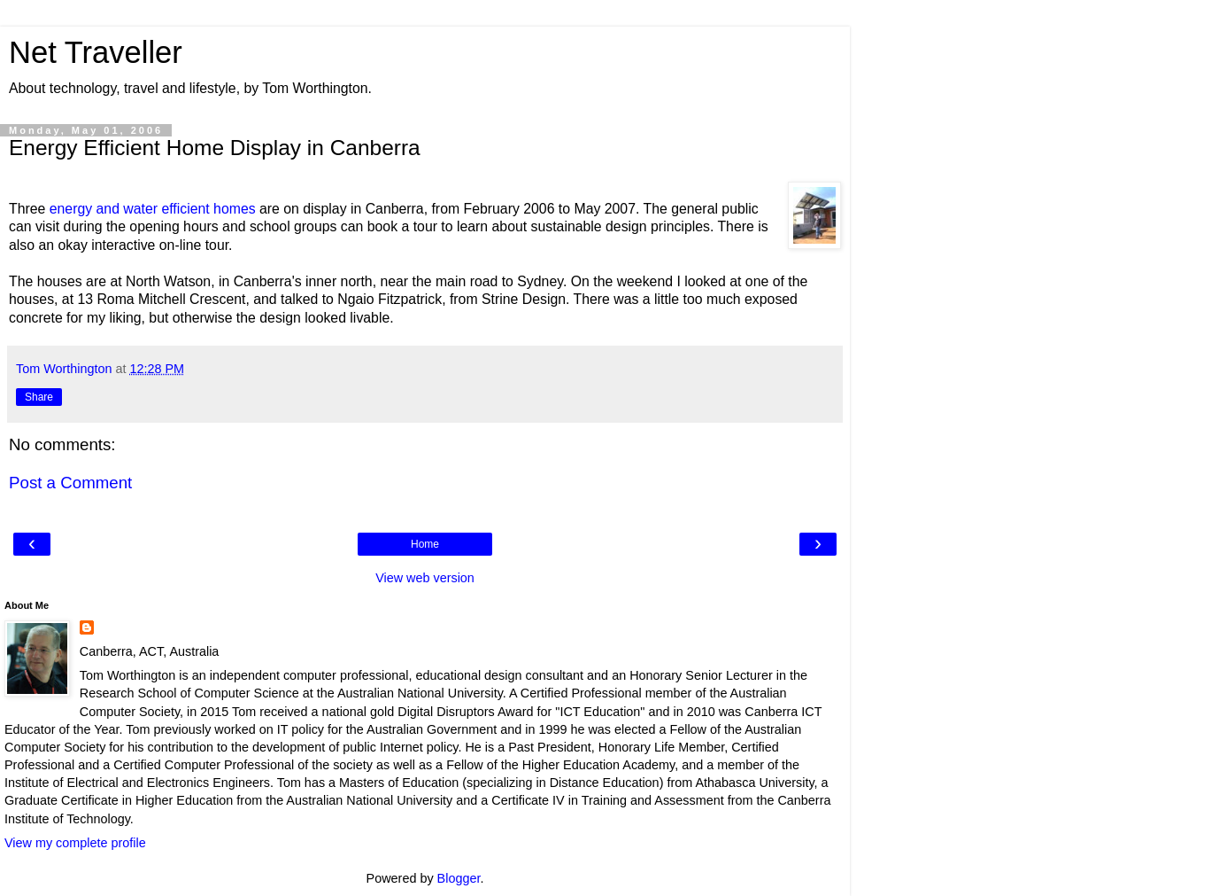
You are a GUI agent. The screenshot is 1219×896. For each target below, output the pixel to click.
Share (39, 397)
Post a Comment (70, 482)
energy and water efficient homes (153, 208)
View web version (424, 578)
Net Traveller (95, 52)
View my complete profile (75, 843)
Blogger (459, 878)
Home (425, 544)
